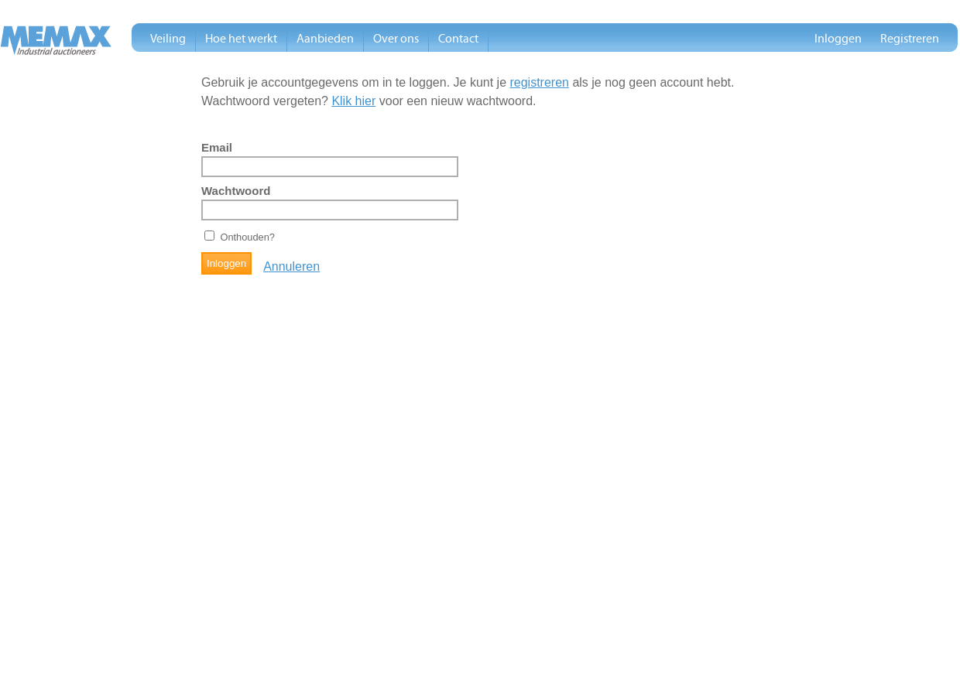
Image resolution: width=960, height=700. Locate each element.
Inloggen (838, 39)
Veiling (168, 39)
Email (216, 148)
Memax (55, 40)
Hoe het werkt (241, 39)
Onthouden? (247, 237)
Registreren (909, 39)
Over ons (396, 39)
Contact (458, 39)
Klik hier (353, 101)
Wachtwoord (235, 191)
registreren (538, 82)
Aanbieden (325, 39)
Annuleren (291, 266)
